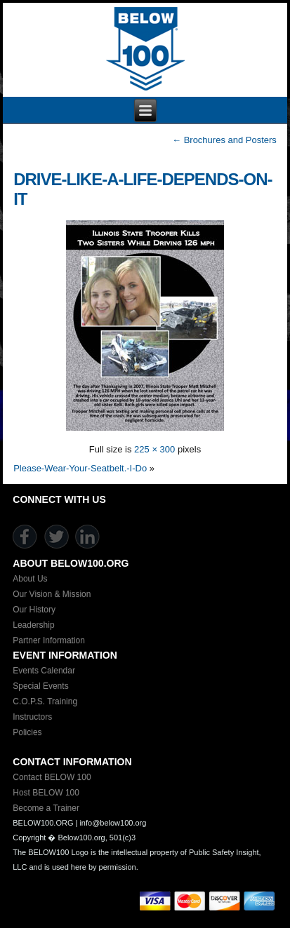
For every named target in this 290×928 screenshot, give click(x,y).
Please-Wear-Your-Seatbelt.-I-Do (80, 468)
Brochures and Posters (224, 140)
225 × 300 (154, 449)
